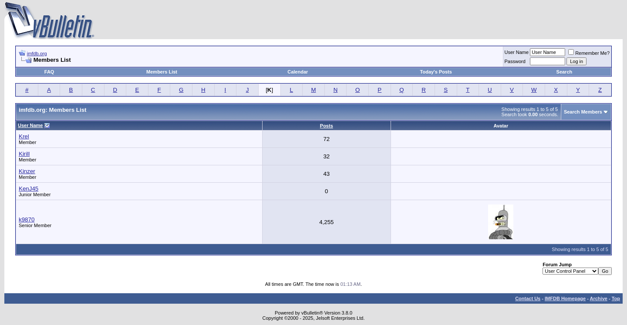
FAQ (49, 71)
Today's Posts (436, 71)
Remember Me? (589, 53)
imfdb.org (37, 53)
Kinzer (27, 171)
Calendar (297, 71)
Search (564, 71)
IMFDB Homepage (565, 298)
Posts (326, 125)
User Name (517, 52)
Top (616, 298)
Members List (161, 71)
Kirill (24, 154)
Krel (24, 136)
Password (515, 61)
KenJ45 (28, 188)
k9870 (26, 219)
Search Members (583, 111)
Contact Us (527, 298)
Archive (598, 298)
